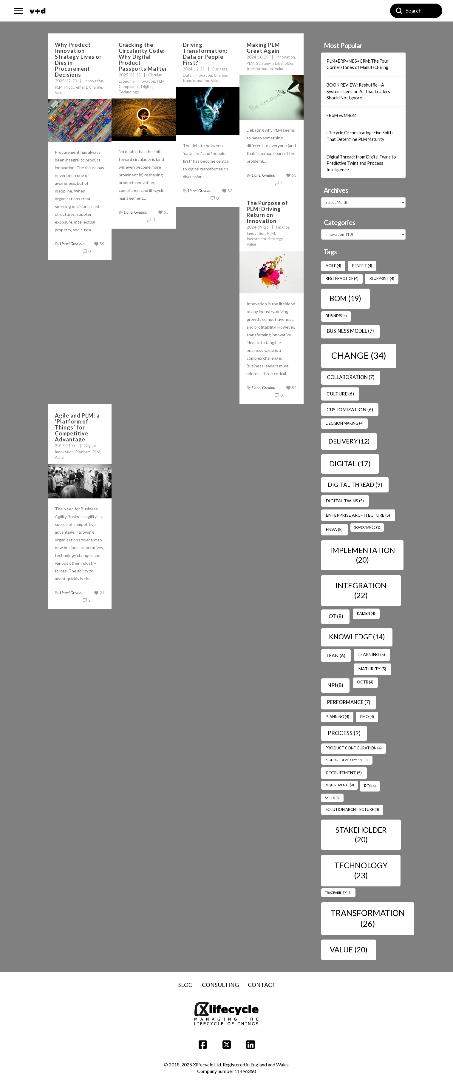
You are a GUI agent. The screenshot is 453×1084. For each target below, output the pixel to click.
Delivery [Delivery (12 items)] (348, 441)
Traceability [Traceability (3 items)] (338, 892)
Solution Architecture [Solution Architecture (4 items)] (352, 809)
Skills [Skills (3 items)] (332, 798)
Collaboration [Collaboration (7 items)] (351, 377)
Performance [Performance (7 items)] (348, 702)
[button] (19, 11)
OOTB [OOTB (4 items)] (365, 682)
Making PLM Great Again (263, 48)
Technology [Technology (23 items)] (360, 870)
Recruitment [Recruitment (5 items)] (344, 772)
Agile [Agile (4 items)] (333, 266)
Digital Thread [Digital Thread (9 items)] (355, 484)
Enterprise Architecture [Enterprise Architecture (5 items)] (358, 515)
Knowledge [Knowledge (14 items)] (357, 637)
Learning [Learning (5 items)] (371, 654)
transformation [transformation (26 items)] (367, 918)
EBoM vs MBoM (341, 115)
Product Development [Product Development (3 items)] (347, 760)
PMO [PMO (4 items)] (367, 717)
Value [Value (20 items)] (348, 949)
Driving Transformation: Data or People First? (205, 54)
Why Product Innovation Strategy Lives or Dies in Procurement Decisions (78, 60)
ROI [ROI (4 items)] (370, 786)
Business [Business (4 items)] (336, 316)
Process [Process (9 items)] (344, 733)
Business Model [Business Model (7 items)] (350, 331)
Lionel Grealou (72, 243)
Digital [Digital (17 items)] (350, 463)
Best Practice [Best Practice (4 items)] (342, 278)
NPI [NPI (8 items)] (335, 685)
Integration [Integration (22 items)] (360, 590)
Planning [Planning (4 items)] (337, 717)
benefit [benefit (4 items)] (362, 266)
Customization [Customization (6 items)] (350, 409)
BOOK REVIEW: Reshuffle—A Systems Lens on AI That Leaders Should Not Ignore (358, 91)
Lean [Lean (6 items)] (336, 655)
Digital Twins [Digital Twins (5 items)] (345, 500)
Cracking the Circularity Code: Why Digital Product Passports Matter (143, 57)
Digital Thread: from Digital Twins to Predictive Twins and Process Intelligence (361, 163)
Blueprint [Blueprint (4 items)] (381, 278)
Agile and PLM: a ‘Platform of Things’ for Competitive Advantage (77, 427)
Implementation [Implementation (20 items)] (362, 555)
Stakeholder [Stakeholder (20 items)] (361, 834)
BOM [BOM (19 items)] (345, 298)
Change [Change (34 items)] (358, 355)
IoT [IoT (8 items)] (335, 616)
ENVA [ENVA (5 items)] (334, 529)
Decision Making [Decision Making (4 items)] (345, 423)
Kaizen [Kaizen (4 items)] (366, 613)
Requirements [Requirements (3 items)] (339, 785)
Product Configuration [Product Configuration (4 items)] (354, 748)
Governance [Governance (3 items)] (367, 527)
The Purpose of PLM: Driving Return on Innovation (267, 212)
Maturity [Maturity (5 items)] (372, 668)
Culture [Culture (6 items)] (340, 393)
